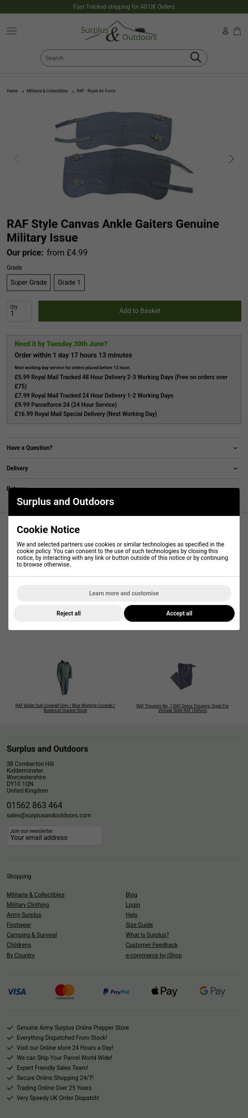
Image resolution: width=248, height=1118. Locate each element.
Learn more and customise (124, 593)
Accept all (179, 613)
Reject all (69, 613)
